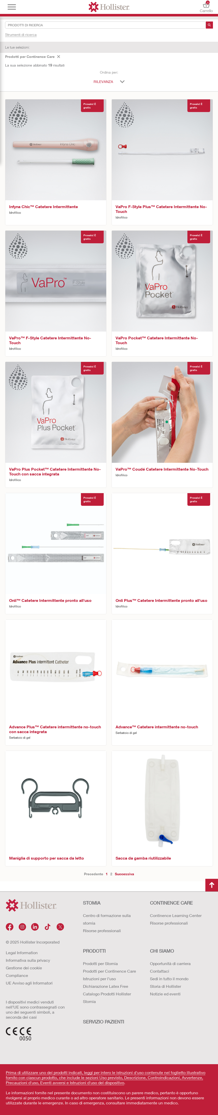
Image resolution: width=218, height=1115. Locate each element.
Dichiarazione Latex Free (105, 986)
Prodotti (94, 951)
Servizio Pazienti (103, 1021)
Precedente (93, 874)
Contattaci (159, 971)
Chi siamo (162, 951)
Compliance (17, 975)
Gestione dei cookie (24, 967)
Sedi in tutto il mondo (169, 978)
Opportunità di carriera (170, 963)
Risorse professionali (102, 930)
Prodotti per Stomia (100, 963)
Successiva (124, 874)
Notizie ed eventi (165, 993)
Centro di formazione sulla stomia (107, 919)
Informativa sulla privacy (28, 960)
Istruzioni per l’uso (99, 978)
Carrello (206, 7)
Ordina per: (109, 72)
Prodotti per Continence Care (32, 56)
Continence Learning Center (176, 915)
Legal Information (22, 952)
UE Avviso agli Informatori (29, 982)
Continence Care (171, 903)
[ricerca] (209, 25)
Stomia (91, 903)
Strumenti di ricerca (21, 34)
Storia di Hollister (165, 986)
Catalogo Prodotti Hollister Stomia (107, 997)
